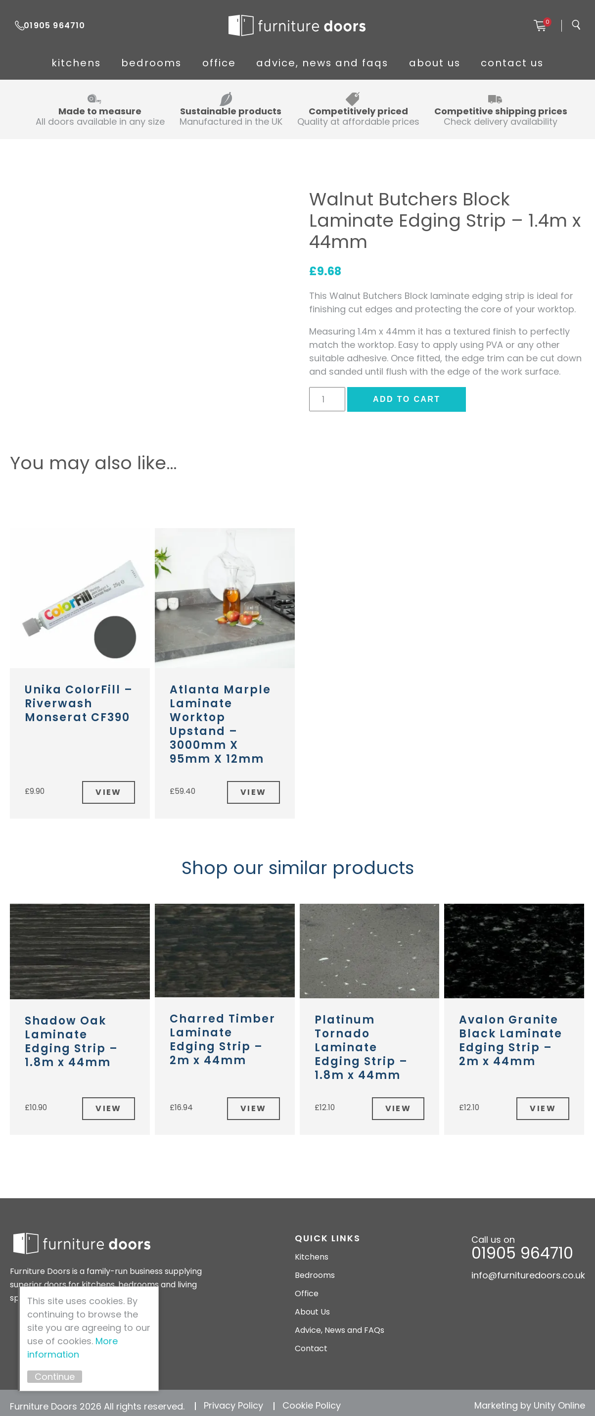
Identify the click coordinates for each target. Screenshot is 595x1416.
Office (215, 63)
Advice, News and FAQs (330, 63)
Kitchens (45, 63)
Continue (62, 1376)
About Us (452, 63)
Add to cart (406, 399)
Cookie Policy (311, 1400)
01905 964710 (58, 25)
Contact (311, 1343)
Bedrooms (133, 63)
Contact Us (543, 63)
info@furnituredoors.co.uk (528, 1270)
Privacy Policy (233, 1400)
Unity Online (559, 1400)
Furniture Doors (297, 26)
